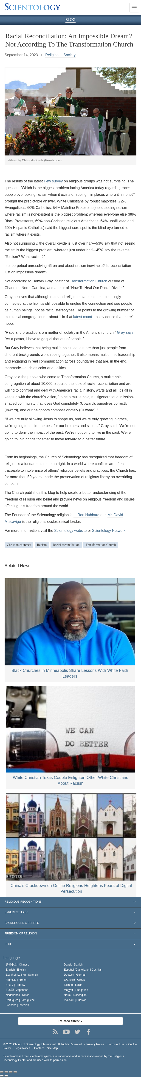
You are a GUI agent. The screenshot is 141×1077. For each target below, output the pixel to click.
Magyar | (76, 990)
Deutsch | (75, 974)
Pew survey (53, 181)
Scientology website (70, 531)
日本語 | (17, 990)
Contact (39, 1048)
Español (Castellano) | (83, 969)
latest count (82, 317)
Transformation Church (88, 281)
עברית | (15, 984)
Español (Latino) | (22, 974)
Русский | (75, 1000)
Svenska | (17, 1005)
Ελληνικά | (74, 979)
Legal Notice (22, 1048)
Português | (20, 1000)
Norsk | (75, 995)
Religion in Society (60, 55)
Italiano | (73, 984)
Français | (16, 979)
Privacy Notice (95, 1044)
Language (11, 958)
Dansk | (73, 964)
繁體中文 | (17, 964)
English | (16, 969)
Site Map (52, 1048)
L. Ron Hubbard (86, 515)
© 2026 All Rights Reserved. (42, 1044)
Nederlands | (17, 995)
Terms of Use (116, 1044)
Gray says (125, 332)
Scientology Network (109, 531)
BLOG (70, 20)
